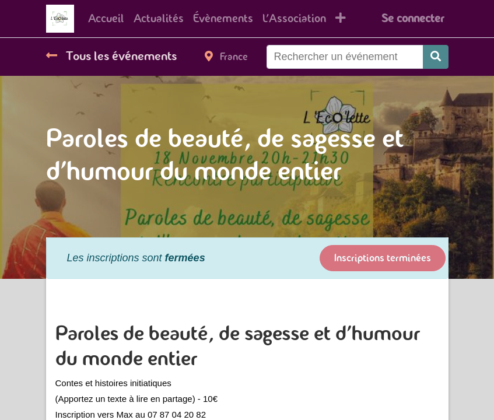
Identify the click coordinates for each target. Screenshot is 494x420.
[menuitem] (106, 18)
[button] (341, 18)
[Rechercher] (436, 57)
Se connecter (412, 18)
